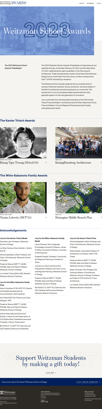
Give (99, 3)
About (81, 3)
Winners (90, 3)
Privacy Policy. (3, 401)
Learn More (43, 397)
